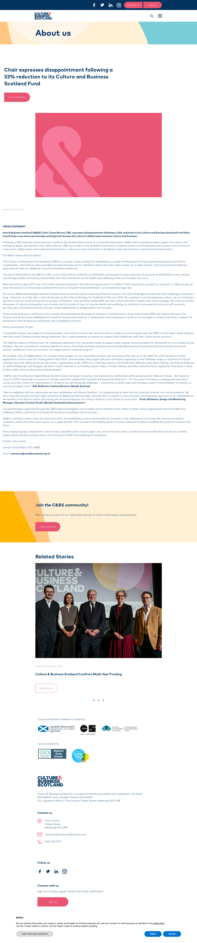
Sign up (53, 901)
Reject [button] (153, 934)
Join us (152, 5)
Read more (46, 688)
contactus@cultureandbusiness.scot (65, 834)
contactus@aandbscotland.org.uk (30, 453)
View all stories (17, 97)
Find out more (48, 526)
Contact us (133, 5)
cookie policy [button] (158, 923)
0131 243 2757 (53, 841)
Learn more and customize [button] (35, 934)
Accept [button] (171, 934)
